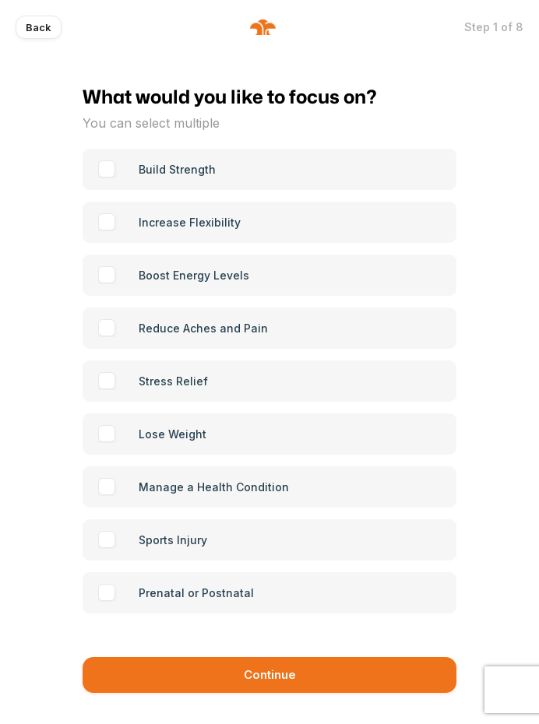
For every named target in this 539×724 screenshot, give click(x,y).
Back (38, 27)
